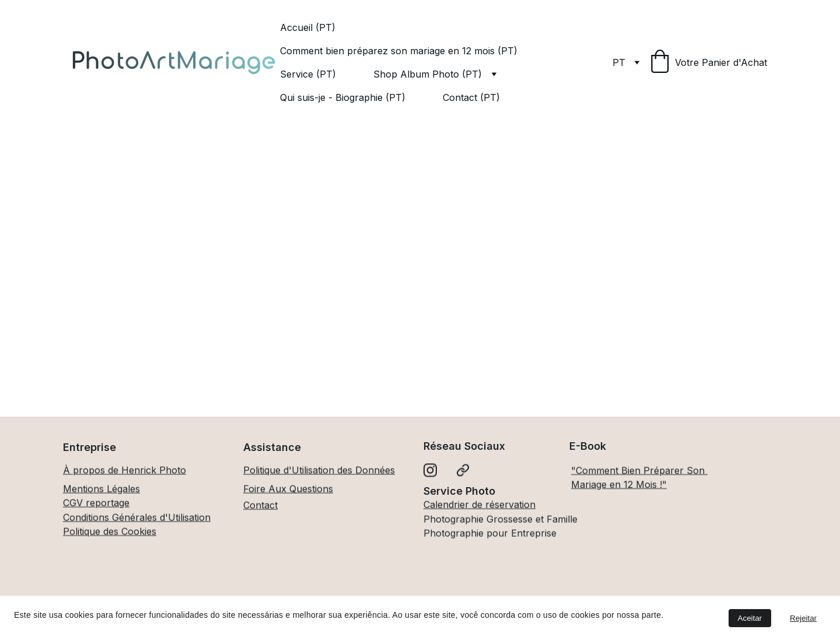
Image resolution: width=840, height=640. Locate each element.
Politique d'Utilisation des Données (319, 471)
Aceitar (750, 618)
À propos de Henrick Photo (124, 471)
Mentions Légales (101, 489)
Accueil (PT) (307, 27)
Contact (260, 506)
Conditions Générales (110, 518)
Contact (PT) (471, 97)
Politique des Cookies (109, 532)
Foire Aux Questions (288, 489)
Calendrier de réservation (480, 505)
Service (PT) (308, 74)
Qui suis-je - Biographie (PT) (342, 97)
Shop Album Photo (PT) (427, 74)
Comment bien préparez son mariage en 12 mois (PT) (398, 51)
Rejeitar (803, 618)
